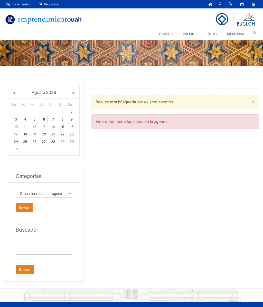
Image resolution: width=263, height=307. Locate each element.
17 (15, 134)
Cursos (166, 34)
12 (34, 127)
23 (72, 134)
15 (62, 127)
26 (34, 142)
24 (16, 142)
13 (43, 127)
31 (16, 149)
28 (53, 142)
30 (72, 142)
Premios (190, 34)
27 (44, 142)
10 (16, 127)
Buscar (25, 269)
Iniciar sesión (18, 4)
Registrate (49, 4)
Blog (212, 34)
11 (25, 127)
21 (53, 134)
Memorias (236, 34)
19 (34, 134)
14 (53, 127)
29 (62, 142)
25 (25, 142)
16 (71, 127)
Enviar (24, 207)
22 (62, 134)
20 (44, 134)
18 (25, 134)
